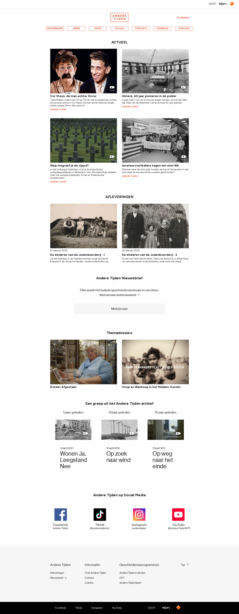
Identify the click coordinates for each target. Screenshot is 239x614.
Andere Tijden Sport (130, 582)
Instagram (97, 607)
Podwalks (162, 28)
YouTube (117, 607)
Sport (98, 28)
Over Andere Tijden (95, 572)
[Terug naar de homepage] (119, 17)
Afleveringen (55, 28)
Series (76, 28)
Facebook (60, 607)
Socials (119, 28)
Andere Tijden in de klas (132, 572)
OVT (122, 577)
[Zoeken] (178, 17)
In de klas (184, 28)
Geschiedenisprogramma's (139, 565)
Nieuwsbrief (56, 577)
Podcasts (141, 28)
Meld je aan (119, 309)
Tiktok (78, 607)
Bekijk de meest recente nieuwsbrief (118, 294)
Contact (89, 577)
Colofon (89, 582)
